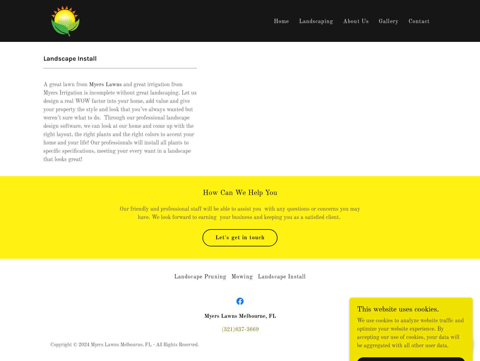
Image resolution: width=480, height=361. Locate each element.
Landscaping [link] (316, 21)
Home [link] (281, 21)
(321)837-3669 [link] (240, 329)
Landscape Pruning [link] (200, 277)
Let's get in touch (240, 238)
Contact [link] (419, 21)
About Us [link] (356, 21)
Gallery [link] (389, 21)
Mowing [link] (242, 277)
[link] (65, 20)
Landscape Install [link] (282, 277)
